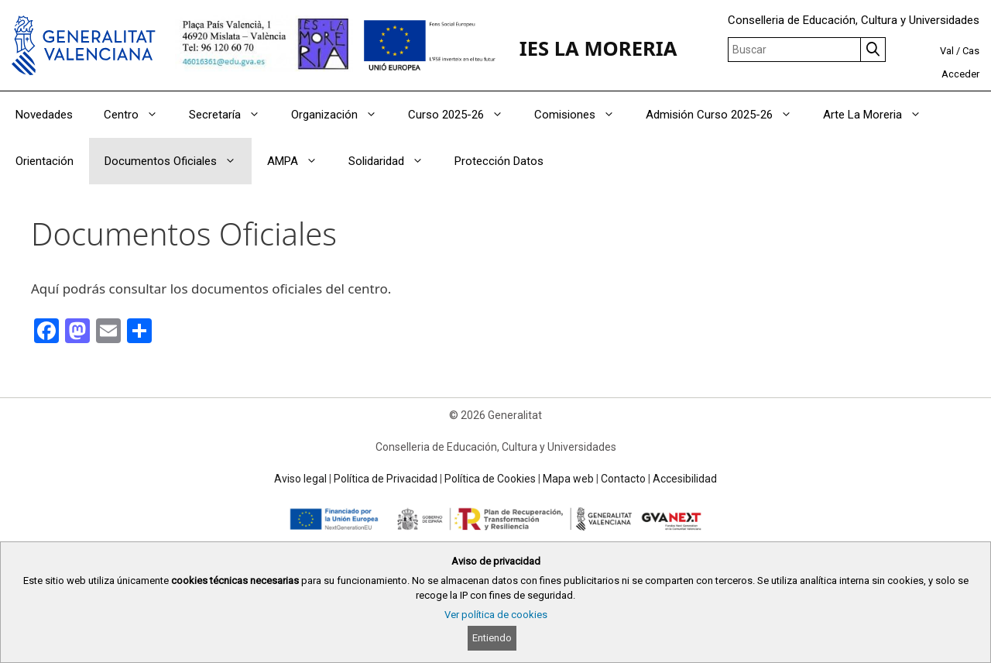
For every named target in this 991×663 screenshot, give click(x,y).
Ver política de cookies (495, 614)
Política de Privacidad (385, 478)
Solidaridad (393, 161)
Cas (970, 51)
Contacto (623, 478)
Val (947, 51)
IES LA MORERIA (598, 48)
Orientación (44, 161)
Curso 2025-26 (463, 114)
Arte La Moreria (880, 114)
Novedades (44, 115)
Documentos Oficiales (178, 161)
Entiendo (492, 638)
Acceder (960, 74)
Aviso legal (300, 478)
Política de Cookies (490, 478)
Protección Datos (499, 161)
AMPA (300, 161)
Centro (138, 114)
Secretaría (232, 114)
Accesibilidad (685, 478)
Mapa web (568, 478)
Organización (342, 114)
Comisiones (582, 114)
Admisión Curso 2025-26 (727, 114)
